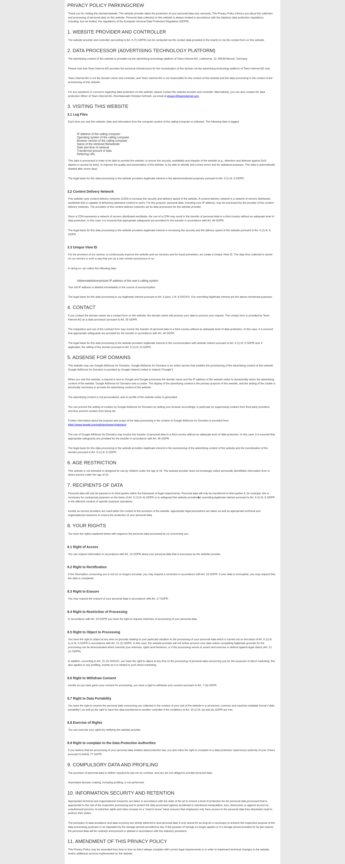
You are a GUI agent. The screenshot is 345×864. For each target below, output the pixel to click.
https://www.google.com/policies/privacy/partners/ (97, 424)
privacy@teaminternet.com (183, 96)
